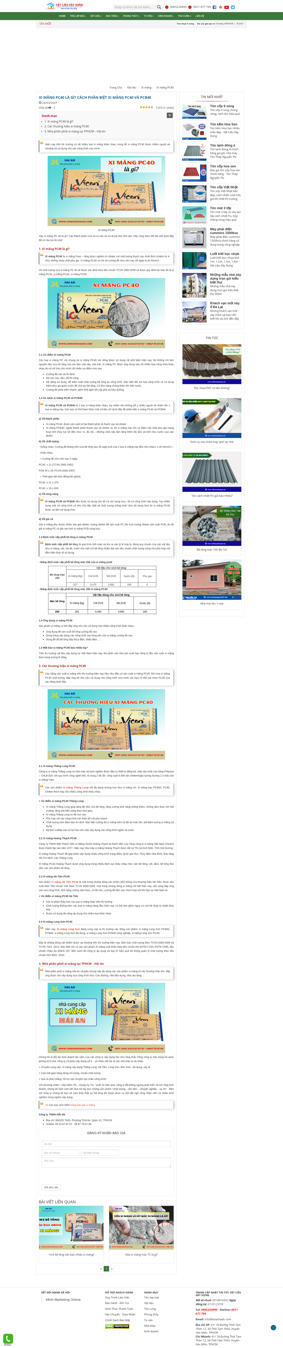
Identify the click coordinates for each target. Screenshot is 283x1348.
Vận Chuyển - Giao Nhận (120, 1314)
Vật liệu (96, 16)
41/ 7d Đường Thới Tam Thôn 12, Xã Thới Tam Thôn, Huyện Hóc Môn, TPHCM (218, 1328)
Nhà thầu (112, 16)
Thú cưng (184, 16)
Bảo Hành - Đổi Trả (117, 1303)
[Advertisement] (141, 56)
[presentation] (69, 1175)
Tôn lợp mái (78, 16)
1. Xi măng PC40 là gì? (58, 121)
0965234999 (175, 7)
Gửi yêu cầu (51, 1187)
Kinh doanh (166, 16)
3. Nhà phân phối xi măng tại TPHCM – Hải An (75, 131)
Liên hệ (200, 16)
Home (62, 16)
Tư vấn (149, 16)
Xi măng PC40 (165, 87)
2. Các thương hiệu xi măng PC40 (66, 126)
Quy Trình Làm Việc (117, 1297)
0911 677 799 (199, 7)
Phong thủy (131, 16)
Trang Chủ (115, 87)
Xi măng (146, 87)
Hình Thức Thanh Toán (119, 1309)
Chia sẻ (43, 107)
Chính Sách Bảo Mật (117, 1320)
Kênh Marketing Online (63, 1299)
